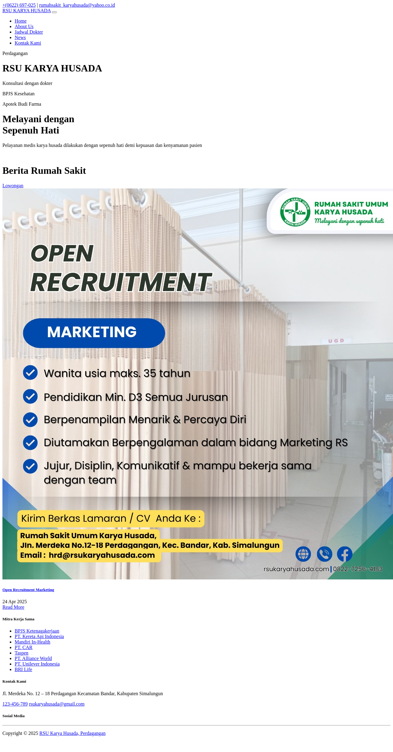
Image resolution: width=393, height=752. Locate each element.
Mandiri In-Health (32, 641)
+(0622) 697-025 (19, 5)
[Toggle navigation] (54, 12)
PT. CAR (23, 647)
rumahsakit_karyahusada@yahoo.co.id (77, 5)
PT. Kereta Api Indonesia (39, 636)
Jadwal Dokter (29, 32)
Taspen (21, 652)
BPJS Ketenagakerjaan (37, 630)
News (20, 37)
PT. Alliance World (33, 658)
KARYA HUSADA (26, 10)
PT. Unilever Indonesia (37, 663)
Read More (13, 607)
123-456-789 (15, 703)
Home (21, 21)
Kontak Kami (28, 43)
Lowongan (12, 185)
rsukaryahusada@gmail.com (57, 703)
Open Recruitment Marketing (28, 589)
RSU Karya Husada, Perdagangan (72, 733)
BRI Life (23, 669)
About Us (24, 26)
